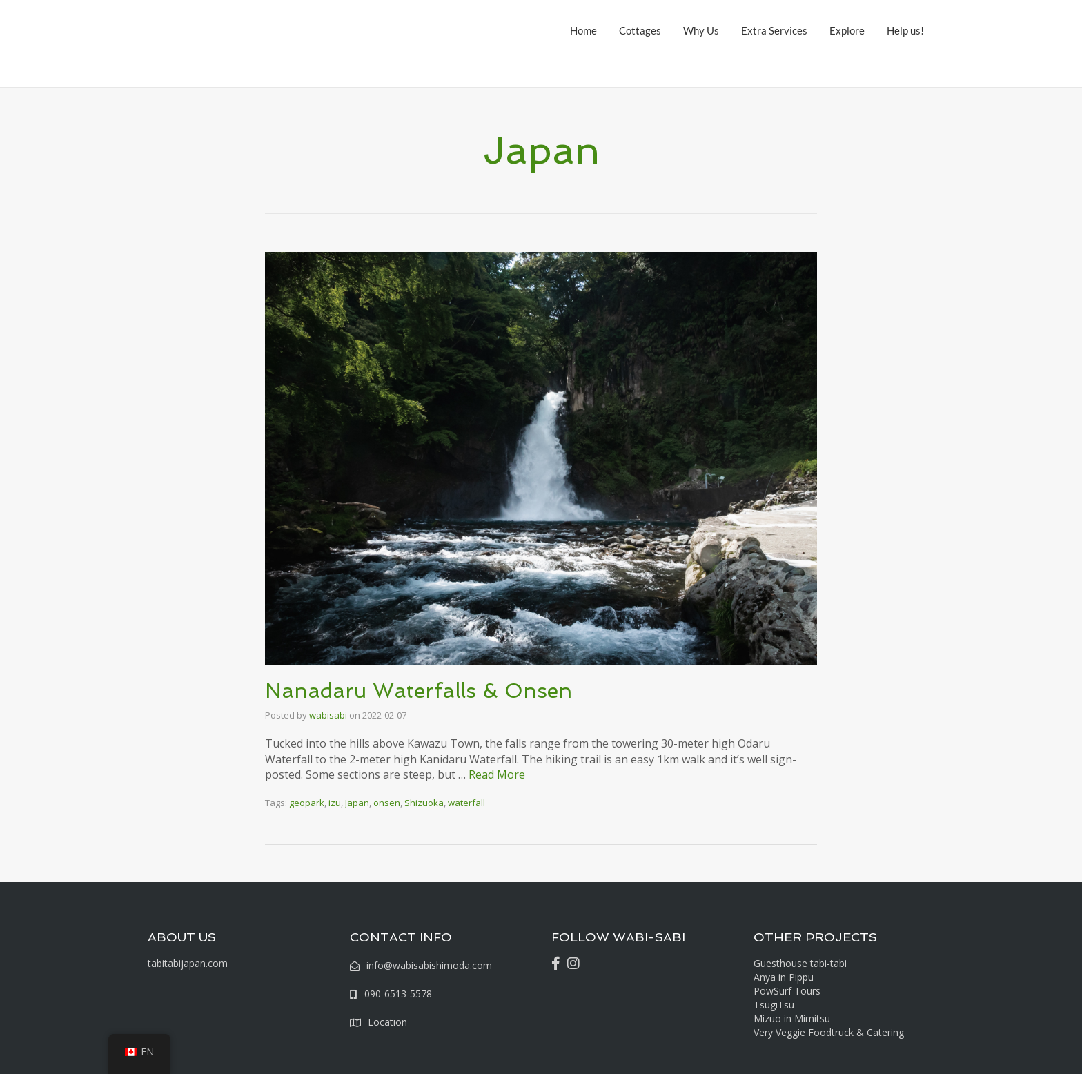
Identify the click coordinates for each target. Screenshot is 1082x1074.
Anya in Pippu (784, 977)
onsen (386, 803)
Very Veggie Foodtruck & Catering (829, 1032)
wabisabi (328, 715)
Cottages (640, 30)
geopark (306, 803)
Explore (847, 30)
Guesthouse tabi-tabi (800, 963)
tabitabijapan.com (188, 963)
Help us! (905, 30)
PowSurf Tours (787, 990)
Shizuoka (424, 803)
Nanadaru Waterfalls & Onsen (418, 690)
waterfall (466, 803)
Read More (497, 774)
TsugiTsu (774, 1004)
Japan (357, 803)
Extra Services (774, 30)
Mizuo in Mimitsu (792, 1018)
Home (583, 30)
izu (334, 803)
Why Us (701, 30)
